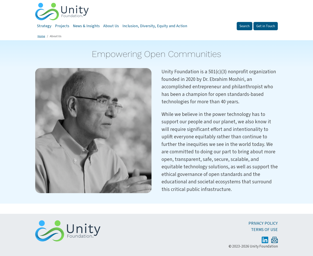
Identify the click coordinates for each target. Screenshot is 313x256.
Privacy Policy (263, 223)
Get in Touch (265, 26)
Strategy (44, 26)
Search (245, 26)
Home (41, 36)
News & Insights (86, 26)
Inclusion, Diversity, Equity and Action (154, 26)
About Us (111, 26)
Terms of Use (264, 230)
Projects (62, 26)
